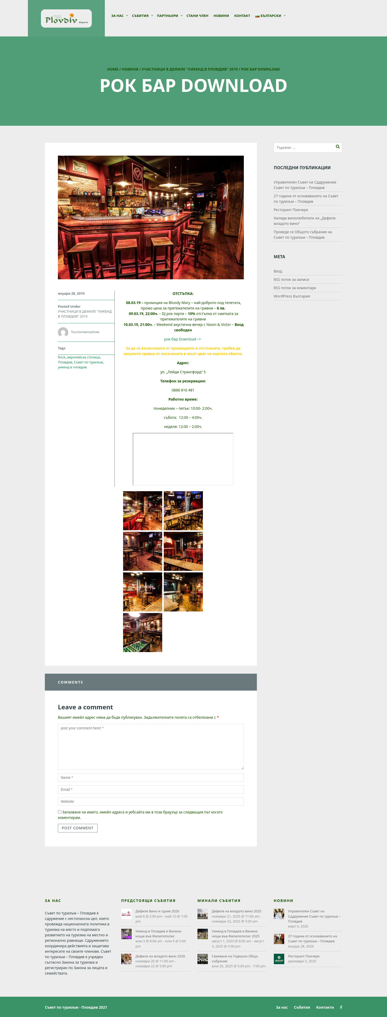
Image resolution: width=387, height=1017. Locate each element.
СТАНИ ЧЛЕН (197, 15)
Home (112, 69)
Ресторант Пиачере (291, 209)
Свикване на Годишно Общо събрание (235, 958)
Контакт (242, 15)
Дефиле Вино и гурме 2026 (157, 911)
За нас (117, 15)
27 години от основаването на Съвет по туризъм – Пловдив (312, 938)
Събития (140, 15)
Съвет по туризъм (88, 362)
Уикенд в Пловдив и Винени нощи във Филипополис (158, 933)
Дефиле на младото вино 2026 (160, 956)
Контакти (325, 1007)
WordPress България (292, 296)
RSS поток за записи (291, 279)
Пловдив (65, 362)
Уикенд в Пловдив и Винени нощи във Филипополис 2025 (235, 933)
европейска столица (83, 357)
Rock (61, 357)
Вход (278, 271)
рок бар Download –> (183, 339)
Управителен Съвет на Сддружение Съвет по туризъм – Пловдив (314, 916)
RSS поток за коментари (295, 287)
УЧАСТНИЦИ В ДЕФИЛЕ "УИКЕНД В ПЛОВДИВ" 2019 (190, 69)
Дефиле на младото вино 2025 (236, 911)
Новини (221, 15)
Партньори (167, 15)
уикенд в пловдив (72, 367)
